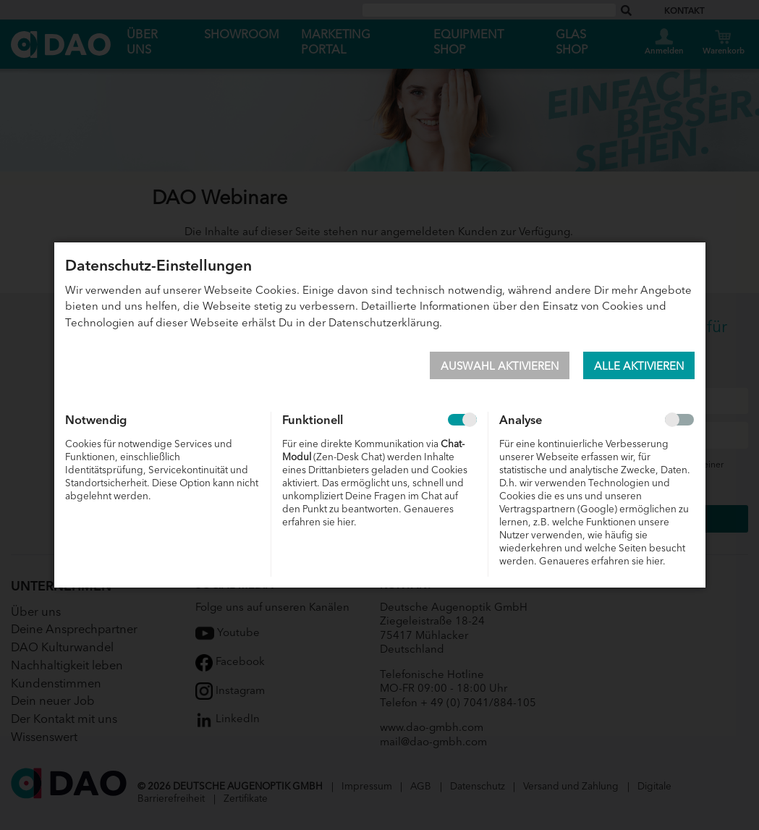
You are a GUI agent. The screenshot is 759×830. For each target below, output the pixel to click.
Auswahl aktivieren (500, 365)
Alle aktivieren (639, 365)
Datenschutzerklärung (383, 321)
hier (345, 521)
